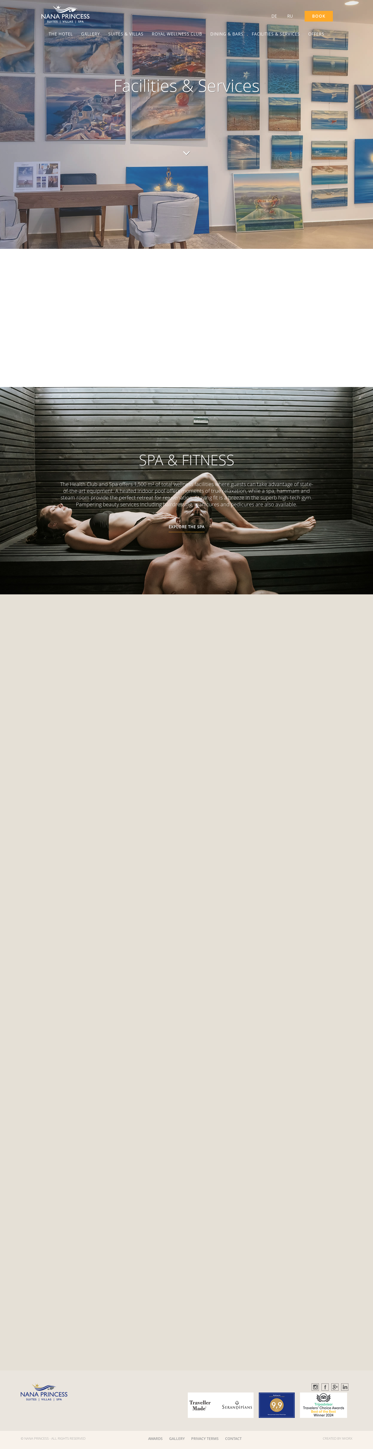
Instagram (315, 1387)
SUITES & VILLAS (126, 34)
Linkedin (345, 1387)
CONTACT (233, 1438)
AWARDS (155, 1438)
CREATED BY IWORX (337, 1438)
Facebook (325, 1387)
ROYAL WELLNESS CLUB (177, 34)
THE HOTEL (61, 34)
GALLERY (90, 34)
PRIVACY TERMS (205, 1438)
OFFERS (316, 34)
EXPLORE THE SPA (187, 526)
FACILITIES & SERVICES (276, 34)
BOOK (318, 16)
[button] (65, 14)
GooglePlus (335, 1387)
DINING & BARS (226, 34)
